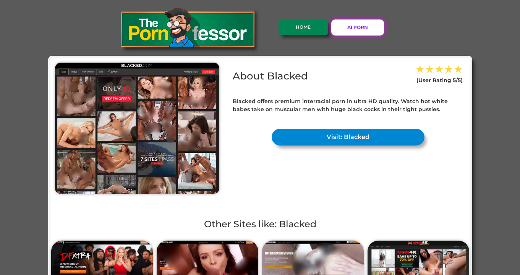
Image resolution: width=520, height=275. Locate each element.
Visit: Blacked (348, 137)
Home (303, 27)
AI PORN (357, 27)
